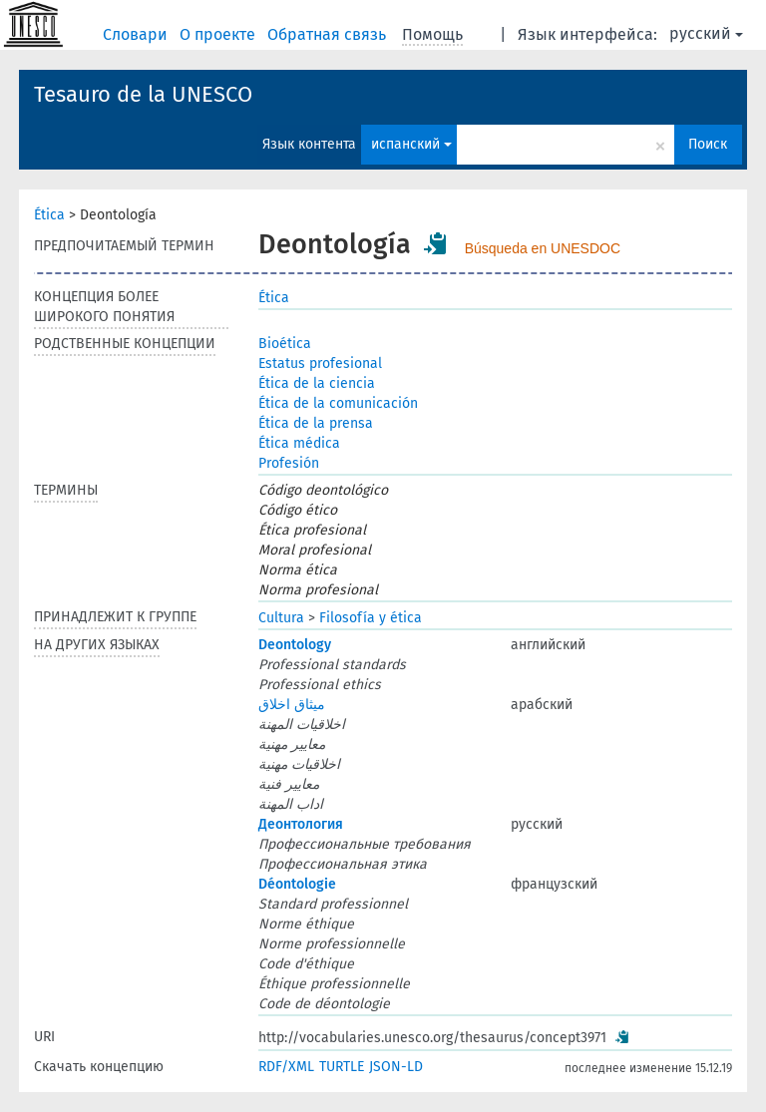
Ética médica (299, 443)
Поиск (707, 144)
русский (706, 33)
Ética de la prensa (315, 423)
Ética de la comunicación (338, 403)
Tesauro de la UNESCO (143, 94)
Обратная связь (328, 34)
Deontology (294, 644)
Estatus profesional (320, 363)
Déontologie (297, 884)
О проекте (219, 34)
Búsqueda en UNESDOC (542, 248)
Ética (49, 214)
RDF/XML (286, 1066)
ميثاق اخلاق (291, 704)
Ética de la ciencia (316, 383)
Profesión (288, 463)
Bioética (284, 343)
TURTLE (341, 1066)
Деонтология (300, 824)
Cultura (281, 617)
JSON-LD (396, 1066)
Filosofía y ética (370, 617)
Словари (137, 34)
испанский (411, 144)
